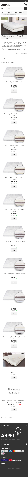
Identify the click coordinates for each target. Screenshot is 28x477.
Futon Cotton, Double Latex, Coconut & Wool (14, 337)
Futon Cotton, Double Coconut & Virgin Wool (14, 242)
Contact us (21, 1)
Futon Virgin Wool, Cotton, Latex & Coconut (14, 178)
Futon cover (14, 369)
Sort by (3, 58)
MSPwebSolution (17, 468)
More (2, 52)
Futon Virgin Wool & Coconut (14, 82)
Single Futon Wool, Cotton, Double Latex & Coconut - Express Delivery (14, 401)
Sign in (25, 1)
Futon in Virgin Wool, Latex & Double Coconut (14, 146)
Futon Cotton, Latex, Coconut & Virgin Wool (14, 306)
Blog (14, 1)
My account (5, 444)
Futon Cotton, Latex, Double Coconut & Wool (14, 274)
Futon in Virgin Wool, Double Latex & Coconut (14, 210)
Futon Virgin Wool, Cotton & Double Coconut (14, 114)
